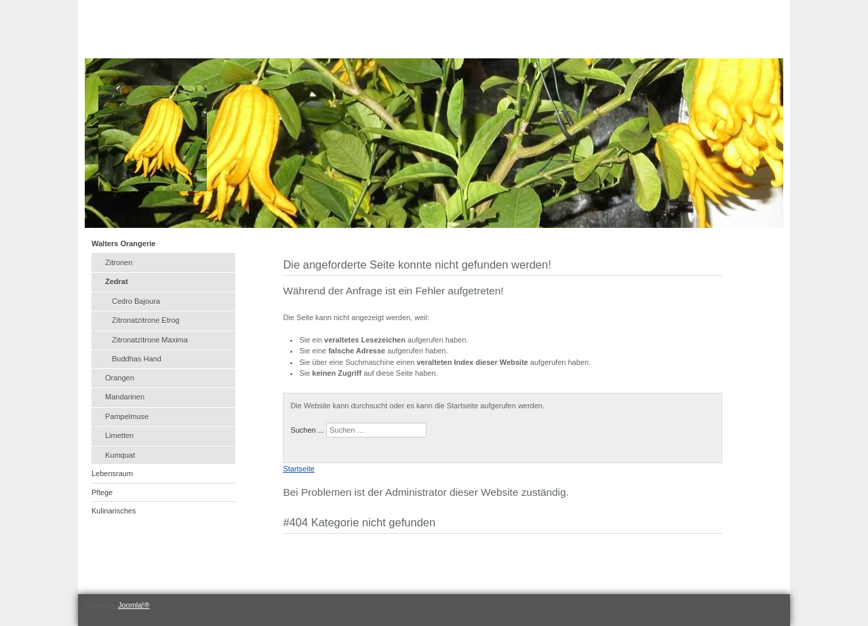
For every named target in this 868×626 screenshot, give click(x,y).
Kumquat (120, 455)
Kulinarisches (114, 511)
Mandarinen (124, 397)
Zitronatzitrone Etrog (146, 320)
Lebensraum (112, 473)
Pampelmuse (127, 416)
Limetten (119, 435)
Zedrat (116, 281)
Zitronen (118, 262)
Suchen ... (307, 430)
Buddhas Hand (136, 359)
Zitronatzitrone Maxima (150, 340)
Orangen (119, 378)
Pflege (102, 492)
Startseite (298, 469)
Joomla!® (134, 605)
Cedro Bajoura (136, 301)
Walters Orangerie (123, 243)
